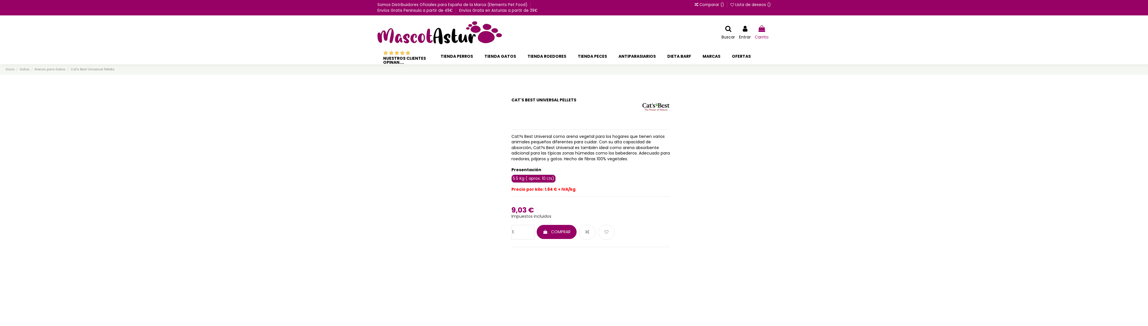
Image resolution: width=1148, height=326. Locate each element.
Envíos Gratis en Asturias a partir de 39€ (498, 10)
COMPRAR (557, 232)
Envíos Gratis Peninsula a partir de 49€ (415, 10)
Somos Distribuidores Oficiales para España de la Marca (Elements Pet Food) (452, 4)
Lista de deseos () (750, 4)
